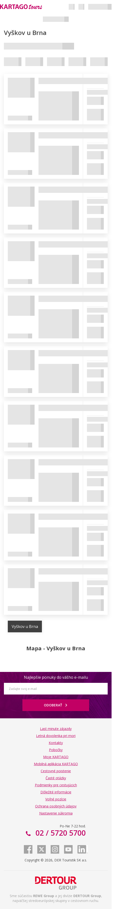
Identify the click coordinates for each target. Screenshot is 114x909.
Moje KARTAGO (55, 757)
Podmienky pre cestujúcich (56, 785)
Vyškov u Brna (25, 626)
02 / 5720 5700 (60, 833)
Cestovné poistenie (56, 771)
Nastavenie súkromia (56, 813)
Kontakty (56, 742)
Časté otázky (56, 778)
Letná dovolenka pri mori (56, 735)
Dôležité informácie (55, 792)
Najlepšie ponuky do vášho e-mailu (56, 677)
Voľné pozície (55, 799)
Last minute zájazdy (56, 728)
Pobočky (56, 749)
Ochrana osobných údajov (55, 806)
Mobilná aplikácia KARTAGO (56, 764)
